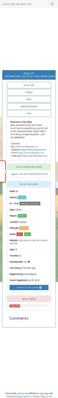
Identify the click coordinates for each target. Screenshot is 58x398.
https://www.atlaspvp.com (34, 149)
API (50, 396)
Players (29, 92)
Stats (29, 99)
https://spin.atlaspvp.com (34, 155)
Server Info (29, 85)
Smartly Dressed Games (18, 396)
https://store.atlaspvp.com (31, 152)
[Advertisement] (29, 40)
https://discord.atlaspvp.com (24, 146)
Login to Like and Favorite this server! (29, 173)
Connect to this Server (29, 287)
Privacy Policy (39, 396)
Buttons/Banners (29, 106)
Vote (29, 113)
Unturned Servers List (17, 4)
